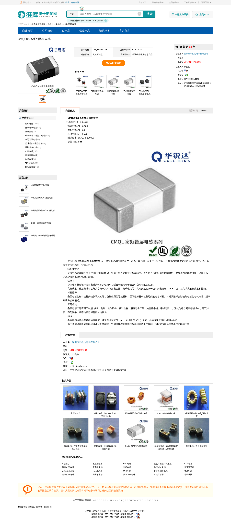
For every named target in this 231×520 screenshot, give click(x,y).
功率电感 (29, 151)
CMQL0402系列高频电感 (136, 446)
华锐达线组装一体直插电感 (43, 210)
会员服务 (174, 2)
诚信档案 (104, 30)
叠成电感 (188, 471)
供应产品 (84, 30)
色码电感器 (98, 471)
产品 (71, 14)
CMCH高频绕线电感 (166, 413)
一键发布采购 (179, 14)
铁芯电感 (127, 471)
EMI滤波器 (29, 163)
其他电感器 (30, 167)
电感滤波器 (98, 464)
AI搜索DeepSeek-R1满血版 (88, 21)
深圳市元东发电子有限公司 (40, 507)
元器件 (50, 24)
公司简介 (47, 30)
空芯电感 (127, 467)
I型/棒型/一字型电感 (33, 143)
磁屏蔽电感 (98, 474)
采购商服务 (157, 2)
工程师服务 (190, 2)
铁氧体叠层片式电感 (163, 464)
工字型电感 (98, 467)
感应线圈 (188, 474)
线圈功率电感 (68, 467)
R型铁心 (65, 464)
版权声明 (142, 511)
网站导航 (206, 2)
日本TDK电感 (129, 474)
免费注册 (75, 2)
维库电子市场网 (38, 24)
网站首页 (142, 2)
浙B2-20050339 (130, 511)
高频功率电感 (68, 474)
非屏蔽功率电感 (161, 471)
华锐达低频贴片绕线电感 (42, 198)
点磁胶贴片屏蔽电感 (40, 185)
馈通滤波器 (189, 467)
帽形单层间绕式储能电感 (136, 413)
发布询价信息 (113, 63)
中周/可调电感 (31, 139)
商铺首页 (27, 30)
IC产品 (66, 30)
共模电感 (29, 159)
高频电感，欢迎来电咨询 (196, 446)
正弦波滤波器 (68, 471)
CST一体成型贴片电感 (41, 223)
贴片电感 (29, 124)
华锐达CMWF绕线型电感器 (43, 235)
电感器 (58, 24)
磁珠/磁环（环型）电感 (35, 135)
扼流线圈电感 (31, 155)
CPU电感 (188, 464)
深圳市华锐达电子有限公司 (196, 54)
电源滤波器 (76, 413)
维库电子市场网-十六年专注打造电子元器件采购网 (37, 14)
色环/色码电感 (31, 127)
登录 (67, 2)
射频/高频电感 (69, 24)
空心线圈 (29, 131)
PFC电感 (127, 464)
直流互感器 (159, 474)
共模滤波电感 (160, 467)
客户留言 (124, 30)
